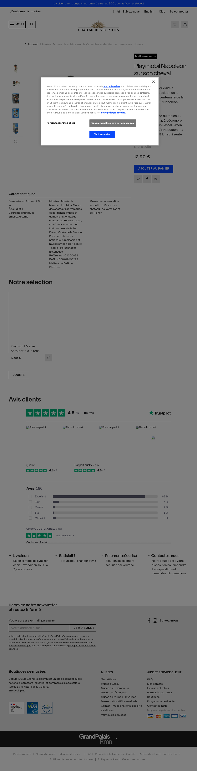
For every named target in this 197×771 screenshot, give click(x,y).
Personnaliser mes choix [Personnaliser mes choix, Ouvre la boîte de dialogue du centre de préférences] (61, 123)
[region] (100, 111)
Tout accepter (102, 134)
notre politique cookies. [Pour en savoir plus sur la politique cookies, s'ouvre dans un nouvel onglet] (113, 113)
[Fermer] (153, 81)
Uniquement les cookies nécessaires (112, 123)
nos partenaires (112, 86)
